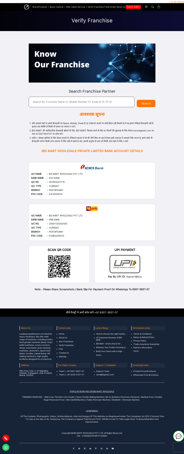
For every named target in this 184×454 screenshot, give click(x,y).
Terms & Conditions (142, 334)
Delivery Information (142, 348)
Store (35, 7)
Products (42, 7)
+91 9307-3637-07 (104, 312)
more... (99, 355)
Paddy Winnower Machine (98, 400)
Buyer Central (57, 7)
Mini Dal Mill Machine (75, 400)
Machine (100, 397)
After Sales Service (75, 7)
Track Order (110, 7)
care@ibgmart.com (105, 375)
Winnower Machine (131, 400)
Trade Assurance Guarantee (146, 344)
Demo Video (133, 7)
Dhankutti (116, 400)
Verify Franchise (96, 7)
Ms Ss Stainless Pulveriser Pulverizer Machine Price (129, 397)
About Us (120, 7)
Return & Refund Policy (143, 337)
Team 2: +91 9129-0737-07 (71, 375)
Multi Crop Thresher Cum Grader (60, 397)
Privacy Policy (139, 341)
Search (146, 103)
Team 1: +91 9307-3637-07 (71, 371)
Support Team (102, 371)
